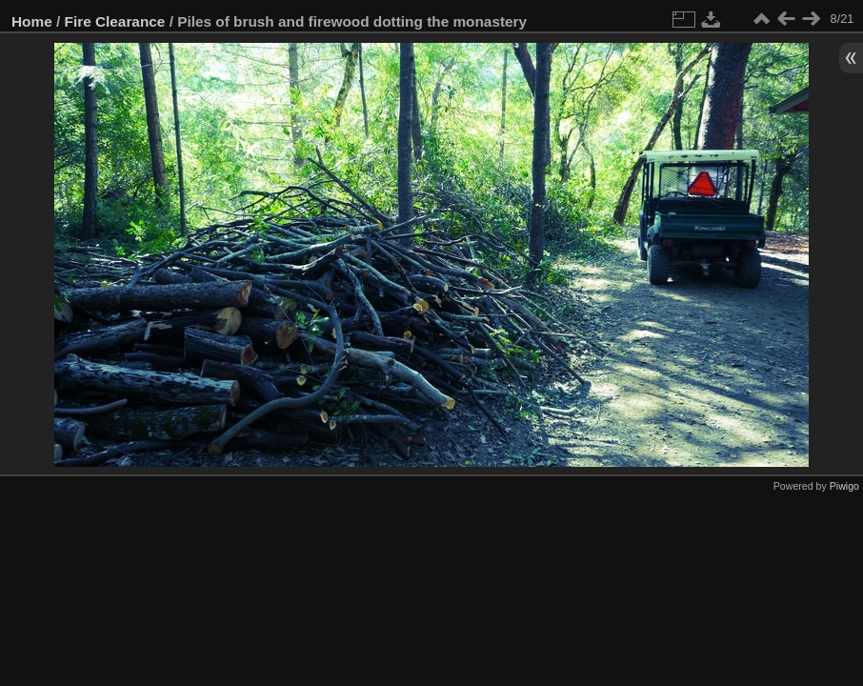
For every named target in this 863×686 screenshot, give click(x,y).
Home (31, 21)
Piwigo (844, 486)
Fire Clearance (115, 21)
